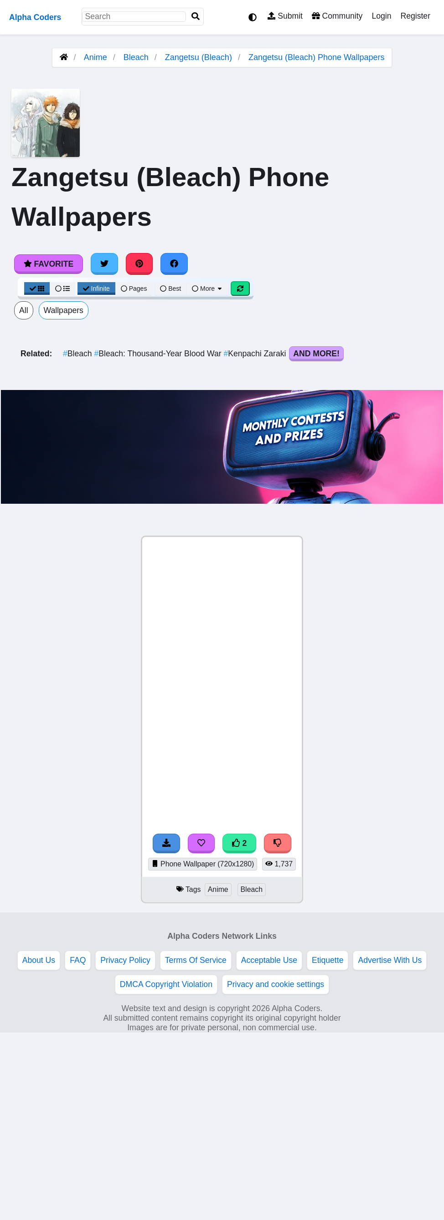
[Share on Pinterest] (139, 264)
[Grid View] (37, 288)
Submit (285, 15)
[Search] (195, 16)
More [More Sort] (207, 288)
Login (381, 15)
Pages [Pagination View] (134, 288)
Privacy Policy (125, 960)
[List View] (62, 288)
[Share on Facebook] (174, 264)
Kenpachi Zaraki (255, 353)
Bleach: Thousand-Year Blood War (158, 353)
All (23, 310)
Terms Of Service (196, 960)
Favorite (48, 263)
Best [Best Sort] (170, 288)
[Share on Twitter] (104, 264)
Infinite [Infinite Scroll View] (96, 288)
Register (415, 15)
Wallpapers (63, 310)
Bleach (136, 57)
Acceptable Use (269, 960)
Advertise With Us (390, 960)
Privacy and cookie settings (275, 984)
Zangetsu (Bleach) (198, 57)
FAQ (78, 960)
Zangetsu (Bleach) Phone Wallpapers (316, 57)
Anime (95, 57)
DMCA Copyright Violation (166, 984)
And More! (316, 353)
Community (337, 15)
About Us (38, 960)
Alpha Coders (35, 17)
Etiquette (327, 960)
